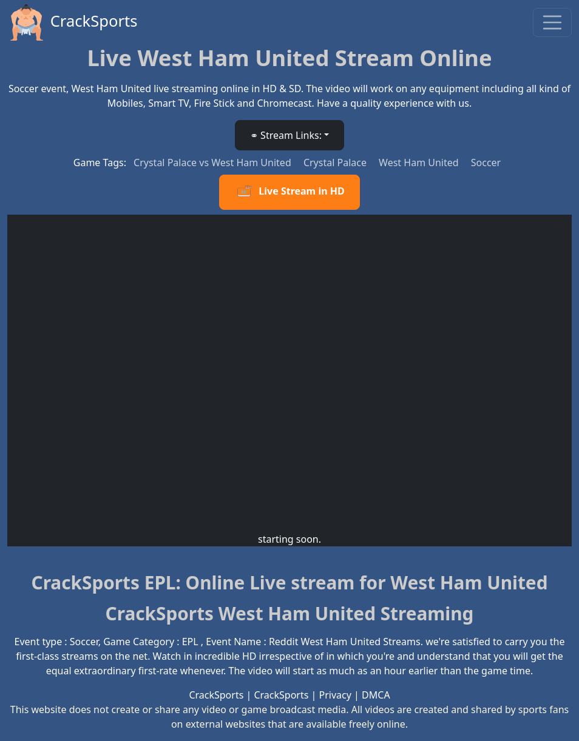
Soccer (486, 162)
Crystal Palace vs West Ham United (214, 162)
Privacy (335, 695)
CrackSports (72, 22)
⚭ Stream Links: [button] (286, 135)
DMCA (376, 695)
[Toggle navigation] (552, 22)
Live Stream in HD (289, 192)
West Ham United (420, 162)
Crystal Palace (336, 162)
